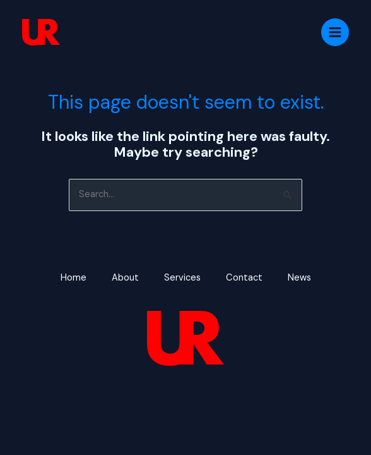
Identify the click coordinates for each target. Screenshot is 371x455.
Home (73, 278)
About (125, 278)
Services (182, 278)
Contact (244, 278)
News (299, 278)
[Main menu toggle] (335, 32)
